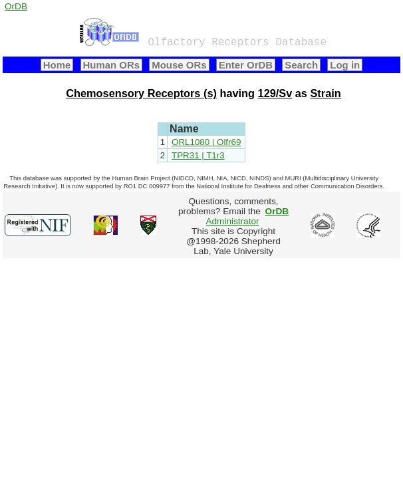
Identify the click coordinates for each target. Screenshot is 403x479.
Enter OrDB (246, 65)
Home (57, 65)
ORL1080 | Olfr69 (206, 142)
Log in (345, 65)
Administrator (247, 216)
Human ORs (111, 65)
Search (301, 65)
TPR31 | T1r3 (198, 155)
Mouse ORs (179, 65)
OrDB (16, 6)
